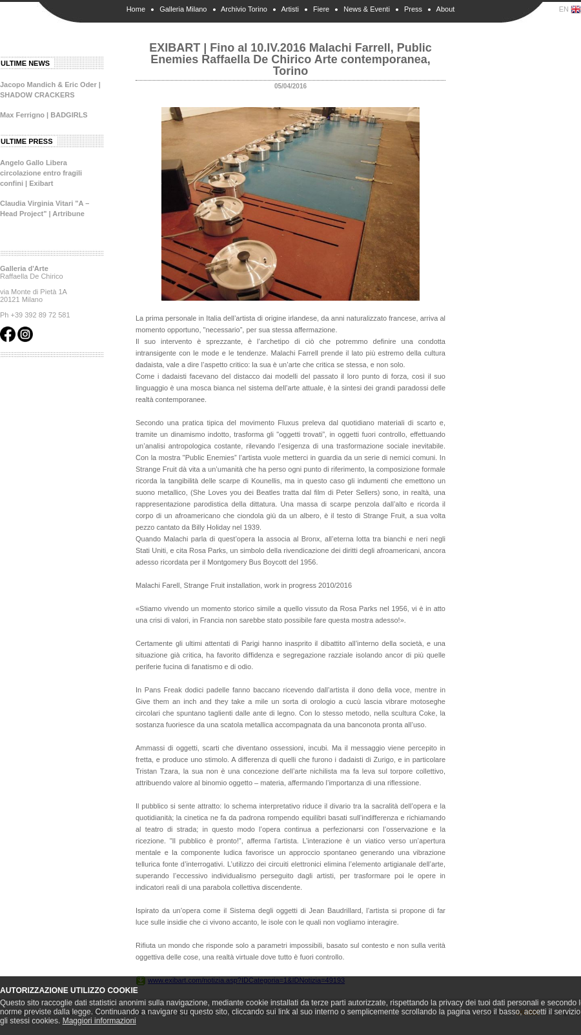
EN (570, 10)
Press (413, 9)
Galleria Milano (183, 9)
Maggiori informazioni (99, 1020)
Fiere (321, 9)
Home (136, 9)
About (445, 9)
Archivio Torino (244, 9)
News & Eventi (366, 9)
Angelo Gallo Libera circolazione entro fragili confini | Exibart (41, 173)
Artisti (290, 9)
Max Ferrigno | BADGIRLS (44, 115)
